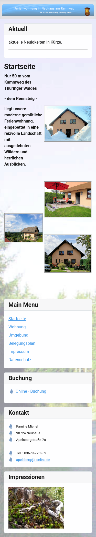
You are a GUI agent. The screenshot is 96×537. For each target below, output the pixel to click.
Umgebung (18, 335)
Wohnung (17, 327)
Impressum (18, 351)
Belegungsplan (21, 343)
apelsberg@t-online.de (33, 460)
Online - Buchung (30, 391)
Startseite (17, 318)
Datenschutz (19, 359)
